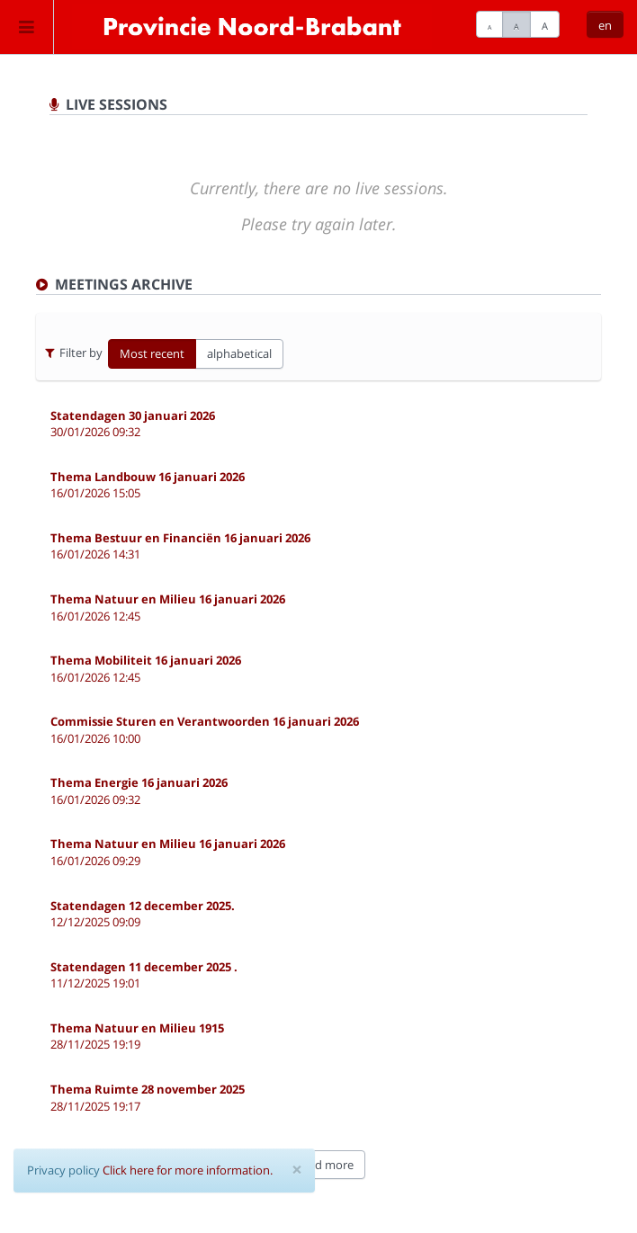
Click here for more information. (188, 1170)
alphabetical (239, 353)
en (605, 25)
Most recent (152, 353)
